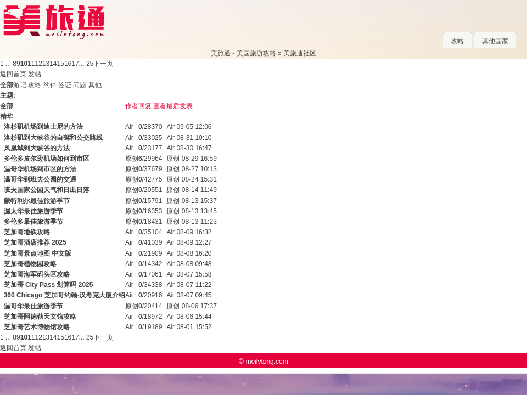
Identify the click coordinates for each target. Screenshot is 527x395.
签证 (64, 85)
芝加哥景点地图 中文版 (37, 253)
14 (53, 63)
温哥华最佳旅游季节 (33, 306)
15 (60, 63)
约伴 (50, 85)
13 (45, 63)
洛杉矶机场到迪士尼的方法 (43, 127)
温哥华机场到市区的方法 (40, 169)
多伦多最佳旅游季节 (33, 221)
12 (38, 63)
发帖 (34, 74)
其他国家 (495, 41)
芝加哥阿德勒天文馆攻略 (40, 316)
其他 (95, 85)
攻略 (457, 41)
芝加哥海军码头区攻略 (37, 274)
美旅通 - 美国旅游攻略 (243, 53)
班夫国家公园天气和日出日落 (46, 190)
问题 (79, 85)
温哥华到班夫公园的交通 (40, 179)
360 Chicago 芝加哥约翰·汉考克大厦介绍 (64, 295)
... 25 (86, 63)
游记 (19, 85)
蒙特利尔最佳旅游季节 (37, 201)
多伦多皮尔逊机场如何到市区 (46, 158)
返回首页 (13, 74)
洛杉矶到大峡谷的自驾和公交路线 (53, 138)
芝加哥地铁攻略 (27, 232)
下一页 (103, 63)
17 (75, 63)
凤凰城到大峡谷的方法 (37, 148)
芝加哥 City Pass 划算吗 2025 (48, 285)
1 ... (5, 63)
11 (31, 63)
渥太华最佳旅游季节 (33, 211)
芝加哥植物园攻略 (30, 264)
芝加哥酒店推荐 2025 (35, 242)
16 (67, 63)
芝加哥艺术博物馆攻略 (37, 327)
